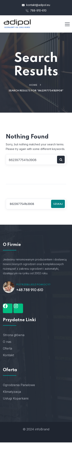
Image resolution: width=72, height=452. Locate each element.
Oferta (7, 348)
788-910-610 (36, 10)
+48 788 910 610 (29, 290)
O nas (7, 342)
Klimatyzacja (12, 392)
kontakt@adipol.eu (36, 5)
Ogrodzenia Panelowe (19, 385)
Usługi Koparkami (15, 398)
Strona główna (13, 335)
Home (33, 85)
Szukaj (58, 204)
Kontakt (8, 355)
